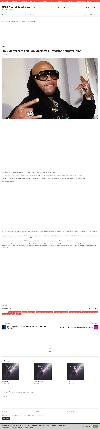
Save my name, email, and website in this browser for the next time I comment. (23, 415)
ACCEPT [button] (95, 426)
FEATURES (30, 312)
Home (5, 14)
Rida (14, 314)
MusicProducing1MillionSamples (61, 312)
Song (20, 314)
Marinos (51, 312)
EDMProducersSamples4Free (15, 312)
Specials (70, 8)
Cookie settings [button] (87, 426)
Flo (34, 312)
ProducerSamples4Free (7, 314)
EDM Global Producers (16, 7)
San (17, 314)
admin (50, 349)
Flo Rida (4, 172)
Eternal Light (5, 381)
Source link (4, 305)
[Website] (50, 351)
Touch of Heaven (38, 381)
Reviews (47, 8)
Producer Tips (62, 8)
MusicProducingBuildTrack (75, 312)
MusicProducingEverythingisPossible (90, 312)
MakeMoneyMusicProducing (42, 312)
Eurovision (24, 312)
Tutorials (54, 8)
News (42, 8)
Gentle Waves (70, 381)
